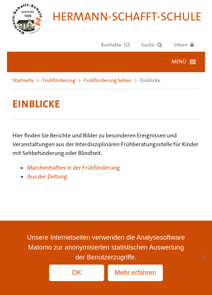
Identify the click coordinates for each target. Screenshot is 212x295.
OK (76, 272)
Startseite (23, 80)
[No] (202, 257)
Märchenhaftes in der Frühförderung (73, 168)
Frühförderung (59, 80)
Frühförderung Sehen (107, 80)
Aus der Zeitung (47, 176)
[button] (151, 45)
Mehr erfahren (135, 272)
